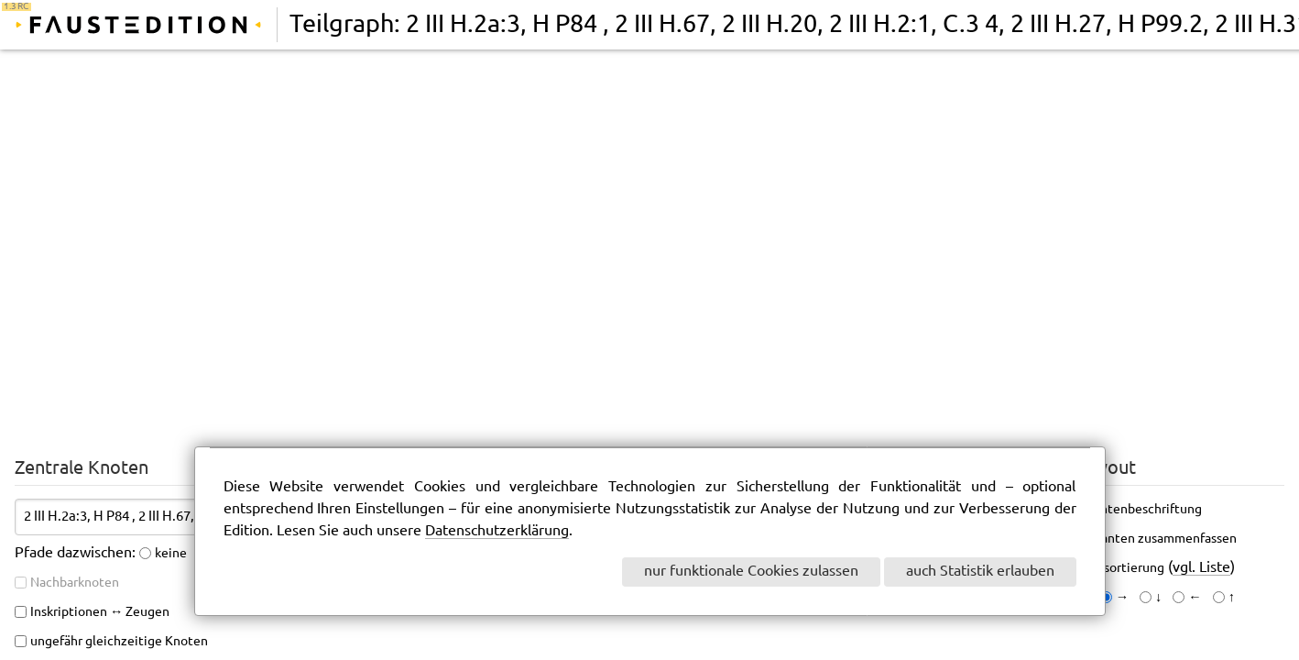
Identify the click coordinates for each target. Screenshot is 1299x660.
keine (171, 553)
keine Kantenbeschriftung (1126, 509)
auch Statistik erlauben (980, 571)
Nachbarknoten (74, 583)
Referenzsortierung (1107, 568)
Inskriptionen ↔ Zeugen (99, 612)
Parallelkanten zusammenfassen (1144, 539)
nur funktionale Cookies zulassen (751, 571)
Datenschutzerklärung (497, 531)
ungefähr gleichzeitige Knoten (119, 641)
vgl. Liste (1201, 568)
